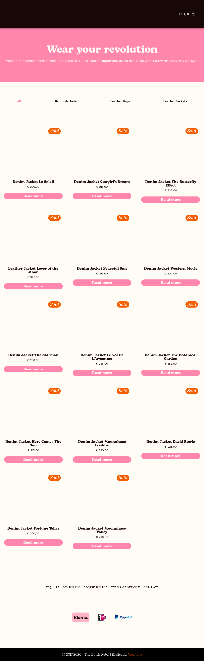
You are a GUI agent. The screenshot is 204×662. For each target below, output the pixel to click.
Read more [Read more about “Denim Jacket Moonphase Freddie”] (102, 460)
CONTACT (151, 588)
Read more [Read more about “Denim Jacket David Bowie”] (171, 457)
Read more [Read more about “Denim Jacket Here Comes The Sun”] (33, 460)
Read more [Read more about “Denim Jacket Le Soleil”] (33, 197)
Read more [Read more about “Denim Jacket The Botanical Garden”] (171, 373)
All (17, 102)
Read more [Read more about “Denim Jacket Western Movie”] (171, 283)
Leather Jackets (174, 102)
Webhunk (135, 655)
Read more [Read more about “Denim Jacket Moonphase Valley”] (102, 547)
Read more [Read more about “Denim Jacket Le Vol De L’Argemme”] (102, 373)
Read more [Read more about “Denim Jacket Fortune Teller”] (33, 543)
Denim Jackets (63, 102)
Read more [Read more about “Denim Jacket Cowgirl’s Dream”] (102, 197)
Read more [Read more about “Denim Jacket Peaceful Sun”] (102, 283)
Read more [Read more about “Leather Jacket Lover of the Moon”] (33, 287)
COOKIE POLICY (95, 588)
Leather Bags (118, 102)
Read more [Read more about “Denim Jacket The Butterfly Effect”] (171, 200)
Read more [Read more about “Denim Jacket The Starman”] (33, 370)
